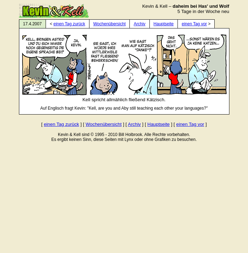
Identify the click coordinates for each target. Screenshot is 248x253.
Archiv (139, 23)
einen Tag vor (194, 23)
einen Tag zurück (69, 23)
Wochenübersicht (109, 23)
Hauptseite (164, 23)
